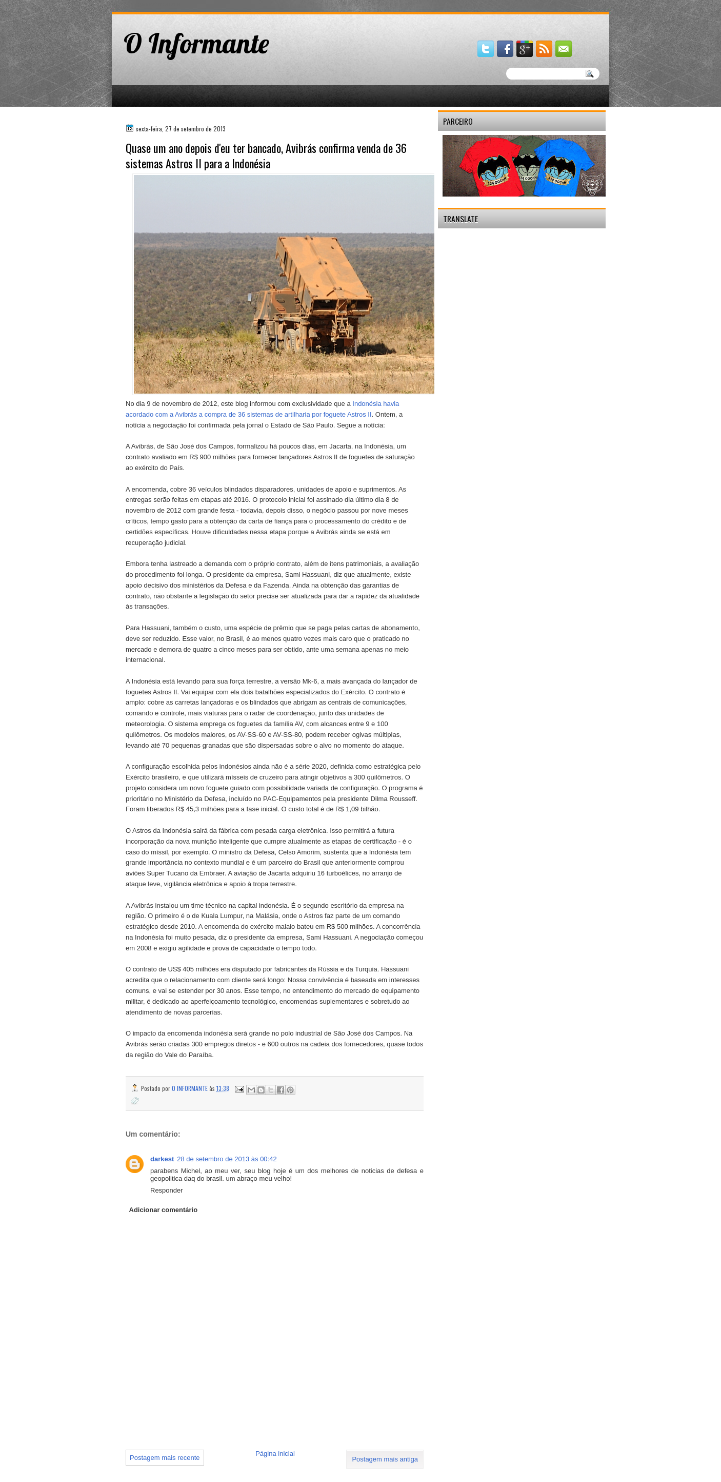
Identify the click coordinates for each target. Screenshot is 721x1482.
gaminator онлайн (159, 4)
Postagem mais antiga (385, 1459)
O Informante (196, 43)
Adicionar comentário (163, 1210)
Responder (166, 1190)
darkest (162, 1159)
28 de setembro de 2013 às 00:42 (226, 1159)
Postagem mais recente (165, 1457)
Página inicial (275, 1453)
